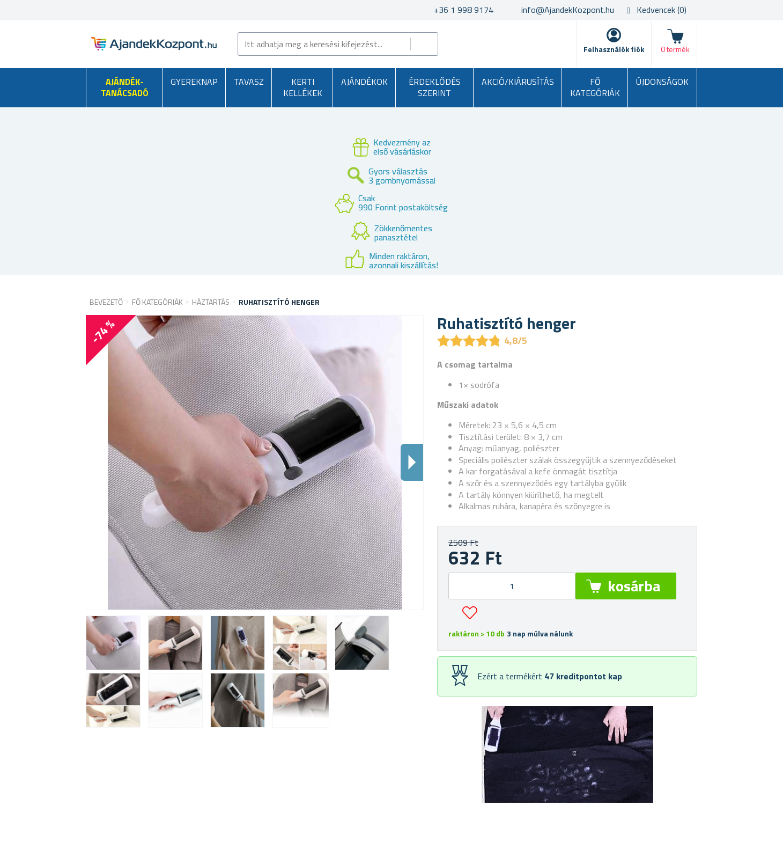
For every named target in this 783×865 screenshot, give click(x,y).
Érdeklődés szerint (435, 87)
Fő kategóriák (595, 87)
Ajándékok (364, 81)
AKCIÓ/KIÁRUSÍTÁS (518, 81)
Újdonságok (662, 81)
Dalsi (412, 462)
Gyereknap (194, 81)
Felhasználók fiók (613, 49)
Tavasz (249, 81)
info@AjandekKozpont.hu (567, 9)
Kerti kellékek (302, 87)
